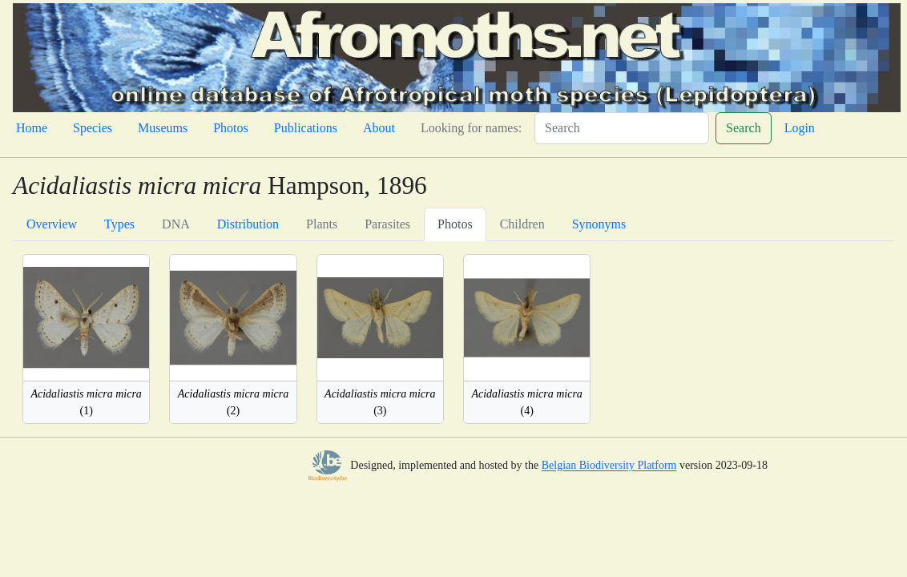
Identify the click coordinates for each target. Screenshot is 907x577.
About (379, 128)
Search (743, 128)
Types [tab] (119, 224)
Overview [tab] (51, 224)
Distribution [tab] (248, 224)
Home (31, 128)
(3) (380, 402)
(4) (526, 402)
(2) (233, 402)
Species (92, 128)
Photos (230, 128)
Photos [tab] (455, 224)
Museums (162, 128)
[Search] (621, 128)
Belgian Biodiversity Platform (609, 466)
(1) (85, 402)
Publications (305, 128)
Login (799, 128)
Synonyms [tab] (599, 224)
